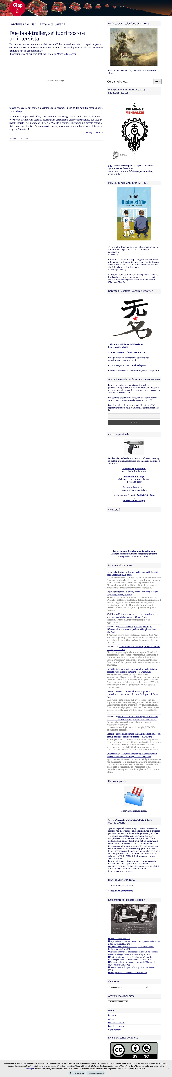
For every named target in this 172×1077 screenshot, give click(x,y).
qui (21, 111)
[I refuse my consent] (168, 1068)
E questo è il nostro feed (133, 487)
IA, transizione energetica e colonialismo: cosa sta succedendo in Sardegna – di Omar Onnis (132, 694)
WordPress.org (114, 1030)
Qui (109, 168)
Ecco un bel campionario (121, 891)
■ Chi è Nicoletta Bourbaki (119, 939)
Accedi (111, 1019)
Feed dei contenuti (116, 1022)
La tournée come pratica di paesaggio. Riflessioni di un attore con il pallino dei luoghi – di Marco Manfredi (132, 629)
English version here (118, 347)
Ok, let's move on (77, 1073)
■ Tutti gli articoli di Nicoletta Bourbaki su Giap (127, 973)
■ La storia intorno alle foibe (120, 957)
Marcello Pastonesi (66, 54)
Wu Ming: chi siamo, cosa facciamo (126, 344)
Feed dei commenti (116, 1026)
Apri (110, 165)
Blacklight (30, 1069)
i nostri (135, 365)
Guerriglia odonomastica (128, 556)
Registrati (112, 1015)
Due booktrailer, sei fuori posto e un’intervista (47, 36)
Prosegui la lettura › (94, 132)
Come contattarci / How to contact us (127, 352)
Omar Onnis (112, 669)
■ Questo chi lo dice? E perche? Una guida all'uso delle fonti (132, 967)
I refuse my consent (96, 1073)
